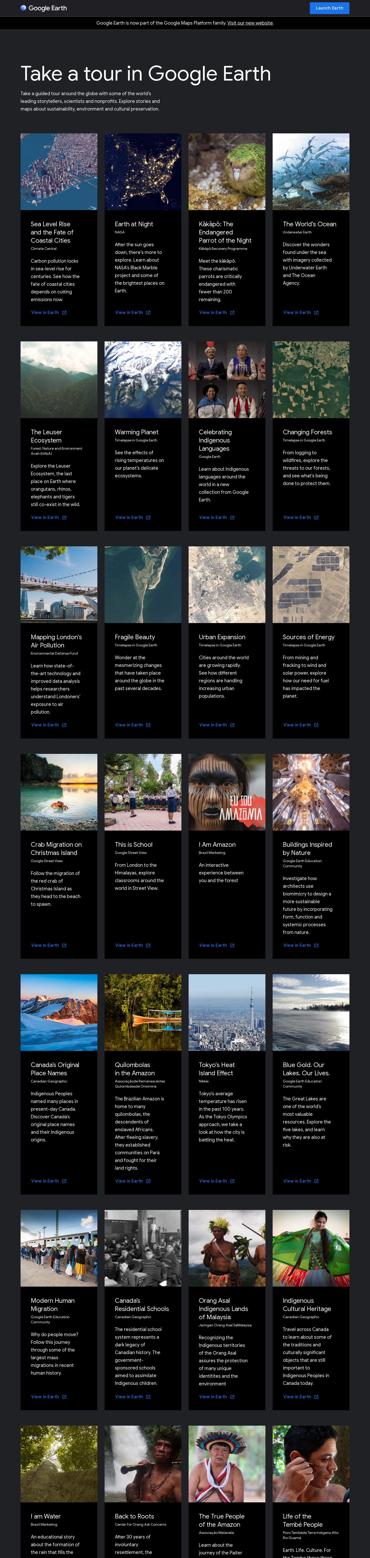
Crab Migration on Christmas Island (56, 849)
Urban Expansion (222, 637)
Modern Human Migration (53, 1305)
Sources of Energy (309, 637)
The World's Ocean (309, 224)
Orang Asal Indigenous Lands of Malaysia (223, 1309)
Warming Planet (137, 432)
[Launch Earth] (329, 8)
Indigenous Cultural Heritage (307, 1305)
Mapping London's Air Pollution (56, 641)
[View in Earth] (49, 313)
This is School (134, 845)
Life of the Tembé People (303, 1521)
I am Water (46, 1516)
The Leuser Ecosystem (46, 436)
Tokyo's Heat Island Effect (217, 1069)
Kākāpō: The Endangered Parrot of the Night (225, 232)
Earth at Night (134, 224)
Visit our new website (250, 23)
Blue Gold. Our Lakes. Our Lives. (306, 1069)
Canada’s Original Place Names (55, 1069)
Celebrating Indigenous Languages (215, 440)
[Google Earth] (44, 8)
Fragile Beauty (135, 637)
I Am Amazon (217, 845)
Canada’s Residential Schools (142, 1305)
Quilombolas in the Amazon (135, 1069)
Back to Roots (134, 1516)
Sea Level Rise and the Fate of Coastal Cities (52, 232)
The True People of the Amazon (222, 1521)
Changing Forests (307, 432)
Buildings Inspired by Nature (307, 849)
